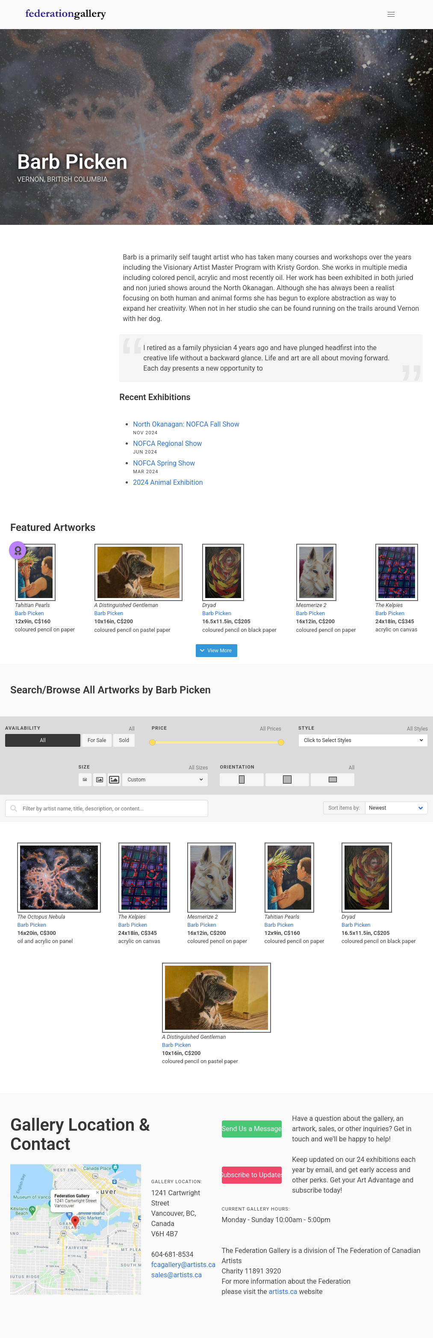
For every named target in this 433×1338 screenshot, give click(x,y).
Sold (124, 740)
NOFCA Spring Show (164, 463)
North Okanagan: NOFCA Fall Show (186, 424)
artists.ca (283, 1292)
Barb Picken (29, 613)
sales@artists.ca (176, 1275)
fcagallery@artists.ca (183, 1265)
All (43, 740)
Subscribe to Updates (252, 1175)
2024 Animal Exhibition (168, 482)
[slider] (152, 742)
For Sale (97, 740)
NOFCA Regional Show (167, 443)
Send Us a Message (252, 1129)
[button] (391, 14)
